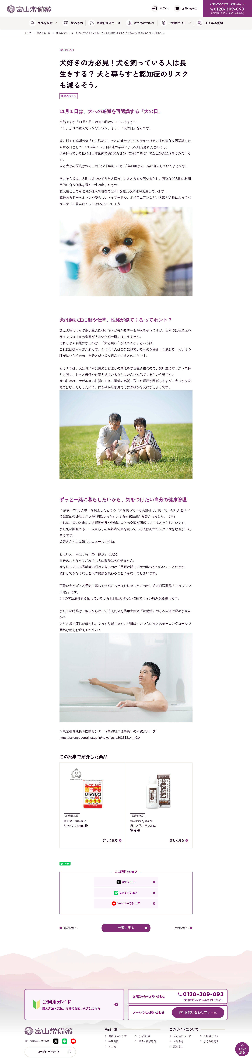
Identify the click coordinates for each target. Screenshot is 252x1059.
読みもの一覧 (43, 33)
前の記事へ (70, 928)
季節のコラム (62, 33)
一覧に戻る (126, 928)
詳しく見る (110, 840)
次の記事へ (181, 928)
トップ (27, 33)
